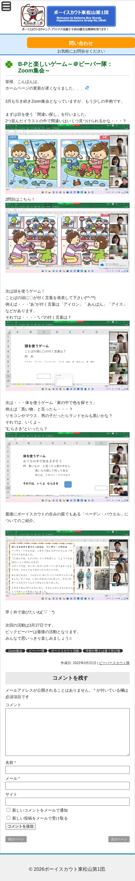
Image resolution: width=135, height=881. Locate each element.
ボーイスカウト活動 (65, 650)
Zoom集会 (15, 650)
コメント (13, 704)
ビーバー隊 (37, 650)
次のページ (119, 839)
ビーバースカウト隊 (114, 663)
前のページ (16, 839)
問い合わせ (81, 43)
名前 (10, 762)
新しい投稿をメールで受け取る (40, 818)
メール (12, 778)
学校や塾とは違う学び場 (103, 650)
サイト (11, 794)
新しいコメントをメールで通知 (40, 810)
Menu (6, 6)
